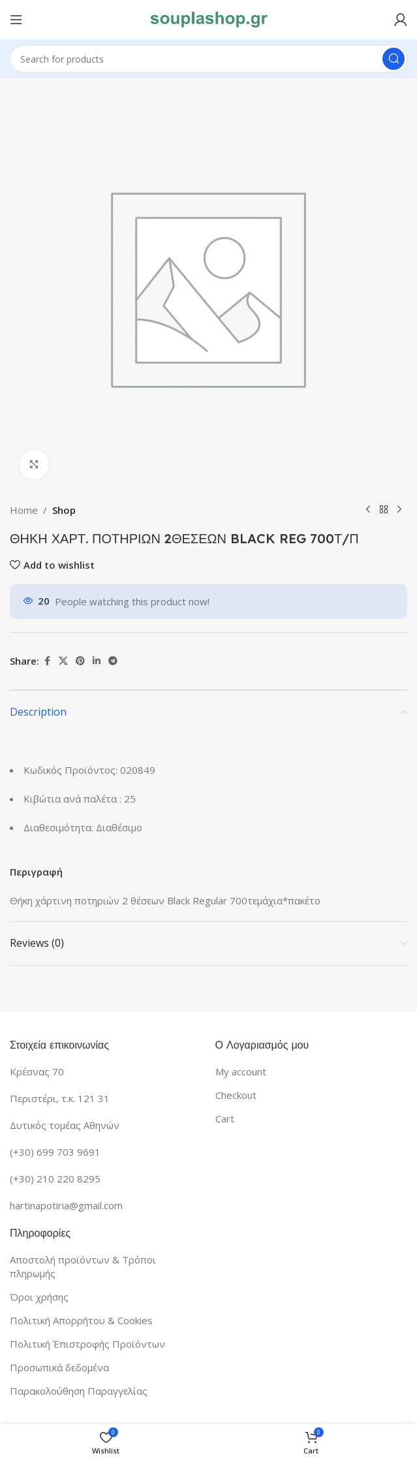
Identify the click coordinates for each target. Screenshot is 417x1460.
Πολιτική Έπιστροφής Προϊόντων (87, 1343)
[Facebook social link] (47, 661)
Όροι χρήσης (39, 1296)
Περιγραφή (36, 871)
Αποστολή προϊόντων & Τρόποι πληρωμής (83, 1266)
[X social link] (63, 661)
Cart (224, 1118)
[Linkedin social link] (96, 661)
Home (24, 509)
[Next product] (399, 510)
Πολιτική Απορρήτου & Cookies (81, 1320)
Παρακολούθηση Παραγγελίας (78, 1390)
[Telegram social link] (112, 661)
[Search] (208, 58)
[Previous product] (368, 510)
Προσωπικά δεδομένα (59, 1367)
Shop (64, 509)
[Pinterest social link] (80, 661)
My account (240, 1071)
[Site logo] (209, 18)
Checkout (235, 1095)
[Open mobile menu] (16, 20)
